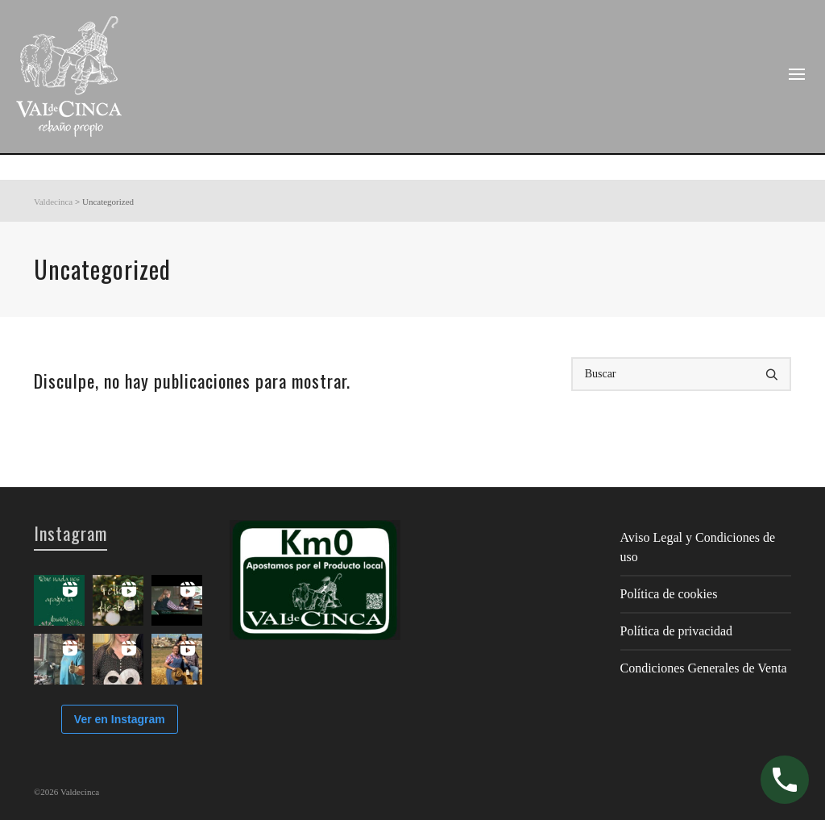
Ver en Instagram (119, 719)
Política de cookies (669, 594)
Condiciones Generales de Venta (703, 668)
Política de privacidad (676, 631)
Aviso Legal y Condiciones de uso (698, 547)
